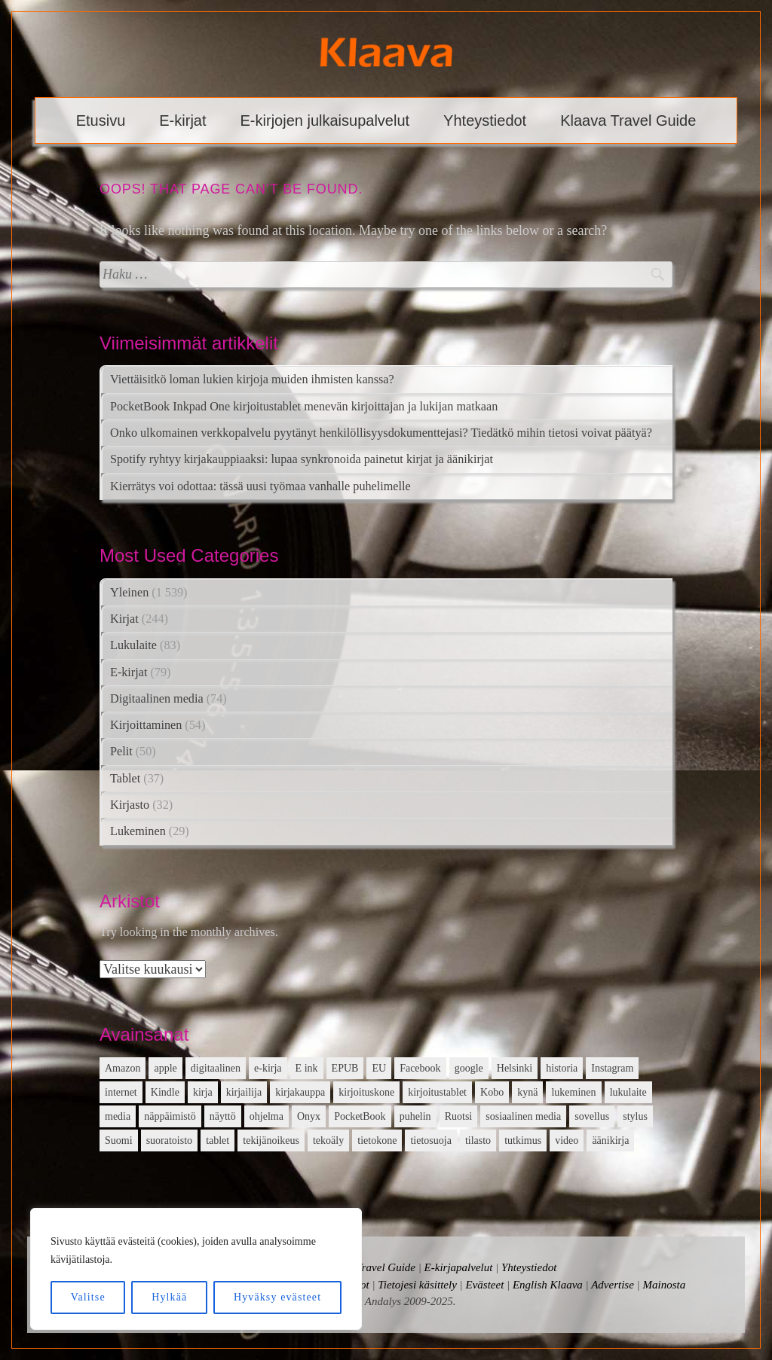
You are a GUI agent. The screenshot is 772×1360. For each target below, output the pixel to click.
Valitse (88, 1297)
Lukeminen (138, 831)
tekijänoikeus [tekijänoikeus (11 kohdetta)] (271, 1140)
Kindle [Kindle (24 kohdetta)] (165, 1092)
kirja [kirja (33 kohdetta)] (203, 1092)
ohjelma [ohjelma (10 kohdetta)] (266, 1116)
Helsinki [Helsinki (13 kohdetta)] (514, 1068)
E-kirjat (182, 120)
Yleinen (129, 592)
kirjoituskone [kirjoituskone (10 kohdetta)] (366, 1092)
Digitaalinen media (157, 699)
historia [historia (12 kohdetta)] (561, 1068)
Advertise (612, 1285)
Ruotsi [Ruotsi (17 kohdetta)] (459, 1116)
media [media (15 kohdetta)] (117, 1116)
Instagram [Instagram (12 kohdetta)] (612, 1068)
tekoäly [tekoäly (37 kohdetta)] (328, 1140)
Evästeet (484, 1285)
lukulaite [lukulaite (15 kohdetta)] (628, 1092)
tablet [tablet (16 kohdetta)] (217, 1140)
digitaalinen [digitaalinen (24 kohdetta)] (215, 1068)
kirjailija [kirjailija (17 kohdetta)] (244, 1092)
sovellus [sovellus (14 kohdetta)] (591, 1116)
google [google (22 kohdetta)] (469, 1068)
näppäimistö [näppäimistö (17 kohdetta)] (169, 1116)
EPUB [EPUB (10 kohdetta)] (345, 1068)
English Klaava (548, 1285)
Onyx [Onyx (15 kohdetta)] (308, 1116)
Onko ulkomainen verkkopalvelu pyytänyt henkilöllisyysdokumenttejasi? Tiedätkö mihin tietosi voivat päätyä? (381, 433)
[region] (196, 1269)
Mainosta (663, 1285)
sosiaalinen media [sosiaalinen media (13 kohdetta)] (523, 1116)
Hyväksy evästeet (277, 1297)
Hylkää (169, 1297)
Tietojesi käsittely (417, 1285)
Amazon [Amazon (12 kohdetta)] (122, 1068)
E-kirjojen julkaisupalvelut (325, 120)
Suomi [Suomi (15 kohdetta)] (119, 1140)
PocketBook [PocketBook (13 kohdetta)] (359, 1116)
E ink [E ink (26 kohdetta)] (307, 1068)
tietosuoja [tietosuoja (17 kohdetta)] (430, 1140)
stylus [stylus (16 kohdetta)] (635, 1116)
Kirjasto (129, 805)
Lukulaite (133, 645)
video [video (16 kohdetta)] (566, 1140)
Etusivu (101, 120)
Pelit (121, 751)
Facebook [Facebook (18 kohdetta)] (420, 1068)
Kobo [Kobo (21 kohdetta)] (492, 1092)
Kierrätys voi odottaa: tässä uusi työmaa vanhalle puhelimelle (260, 486)
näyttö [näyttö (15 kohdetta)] (223, 1116)
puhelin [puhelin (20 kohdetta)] (415, 1116)
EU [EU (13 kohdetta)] (379, 1068)
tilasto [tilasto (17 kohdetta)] (478, 1140)
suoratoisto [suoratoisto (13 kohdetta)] (169, 1140)
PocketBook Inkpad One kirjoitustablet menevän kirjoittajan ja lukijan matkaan (304, 406)
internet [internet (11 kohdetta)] (121, 1092)
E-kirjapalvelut (458, 1267)
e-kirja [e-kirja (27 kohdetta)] (268, 1068)
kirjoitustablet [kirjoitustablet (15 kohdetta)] (437, 1092)
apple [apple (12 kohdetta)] (165, 1068)
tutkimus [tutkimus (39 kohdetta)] (522, 1140)
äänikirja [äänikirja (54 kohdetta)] (610, 1140)
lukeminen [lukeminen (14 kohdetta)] (573, 1092)
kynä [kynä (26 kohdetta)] (527, 1092)
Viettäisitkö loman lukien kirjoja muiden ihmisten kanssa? (252, 379)
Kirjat (124, 619)
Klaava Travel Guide (628, 120)
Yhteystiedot (484, 120)
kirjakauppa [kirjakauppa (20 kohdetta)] (300, 1092)
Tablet (125, 778)
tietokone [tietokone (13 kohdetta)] (377, 1140)
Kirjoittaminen (146, 725)
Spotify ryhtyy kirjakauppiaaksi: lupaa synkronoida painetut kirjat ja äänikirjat (301, 459)
